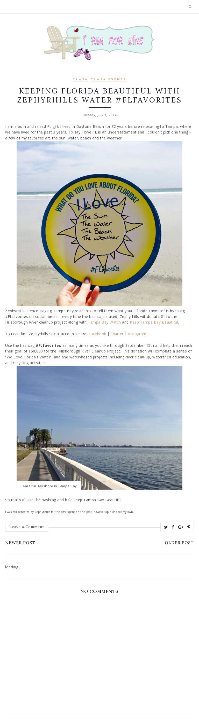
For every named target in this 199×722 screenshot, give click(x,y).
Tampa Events (108, 79)
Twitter (117, 333)
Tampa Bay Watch (104, 322)
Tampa (80, 79)
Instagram (137, 333)
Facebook (97, 333)
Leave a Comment (26, 526)
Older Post (179, 542)
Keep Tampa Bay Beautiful (154, 322)
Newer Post (20, 542)
